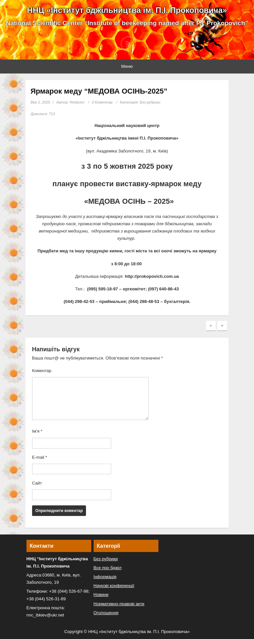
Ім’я (37, 431)
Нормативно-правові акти (119, 603)
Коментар (41, 370)
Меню (127, 66)
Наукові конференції (114, 585)
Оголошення (106, 612)
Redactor (77, 102)
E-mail (39, 457)
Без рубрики (150, 102)
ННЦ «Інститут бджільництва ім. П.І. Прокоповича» (127, 10)
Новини (101, 594)
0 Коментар (102, 102)
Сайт (37, 483)
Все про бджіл (108, 567)
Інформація (105, 576)
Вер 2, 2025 (40, 102)
